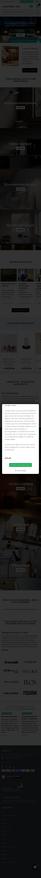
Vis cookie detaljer (20, 471)
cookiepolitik (31, 434)
